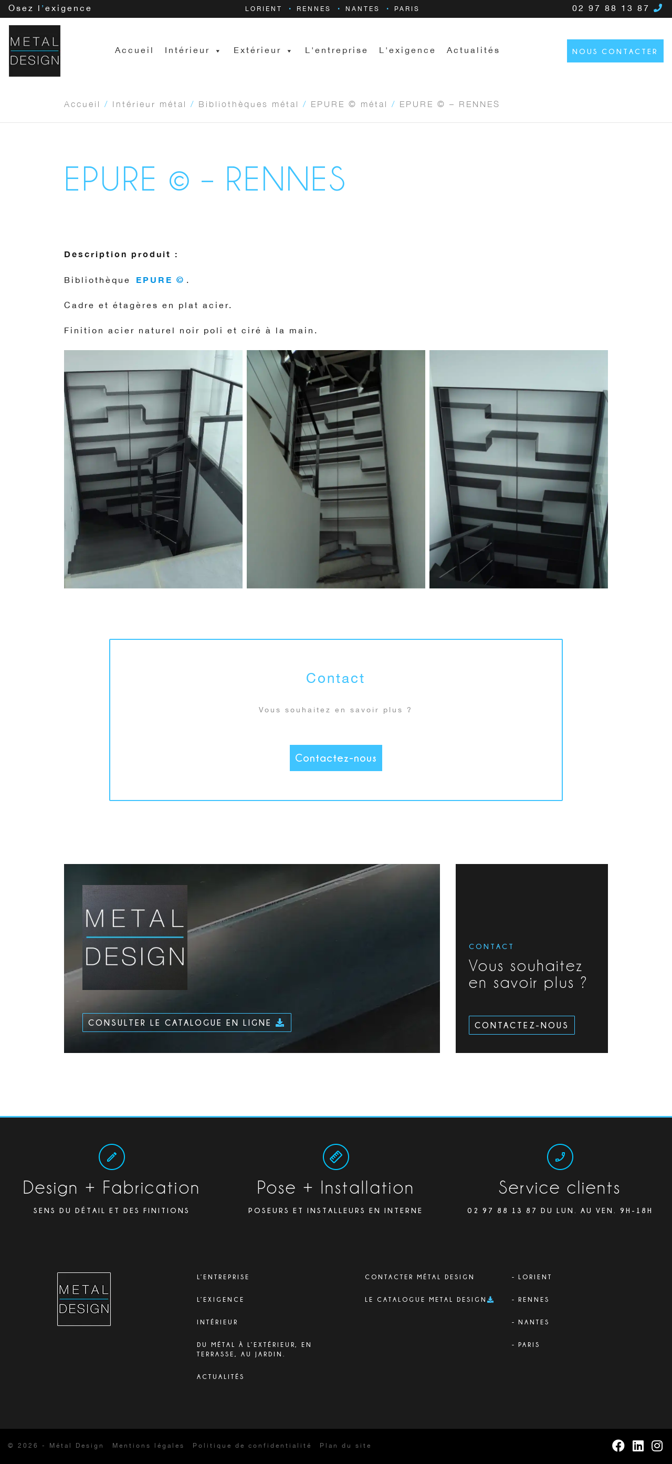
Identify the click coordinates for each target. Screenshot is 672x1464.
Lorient (263, 9)
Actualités (473, 50)
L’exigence (221, 1299)
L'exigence (407, 50)
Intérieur (217, 1322)
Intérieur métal (149, 103)
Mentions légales (148, 1446)
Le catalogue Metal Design (426, 1299)
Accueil (134, 50)
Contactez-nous (336, 757)
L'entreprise (337, 50)
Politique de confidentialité (252, 1446)
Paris (407, 9)
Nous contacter (615, 51)
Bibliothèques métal (248, 103)
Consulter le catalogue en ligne (187, 1022)
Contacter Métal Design (420, 1276)
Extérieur (264, 50)
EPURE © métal (349, 103)
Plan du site (346, 1446)
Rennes (314, 9)
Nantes (362, 9)
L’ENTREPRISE (223, 1276)
